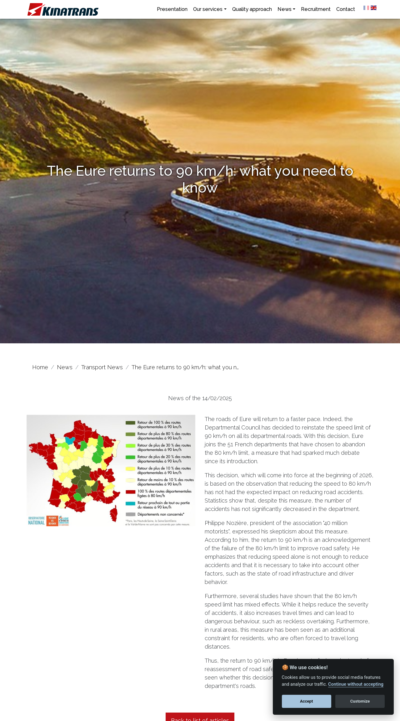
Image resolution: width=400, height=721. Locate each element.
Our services (207, 9)
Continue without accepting (355, 684)
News (285, 9)
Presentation (172, 9)
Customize (360, 701)
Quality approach (252, 9)
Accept (306, 701)
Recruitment (316, 9)
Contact (345, 9)
